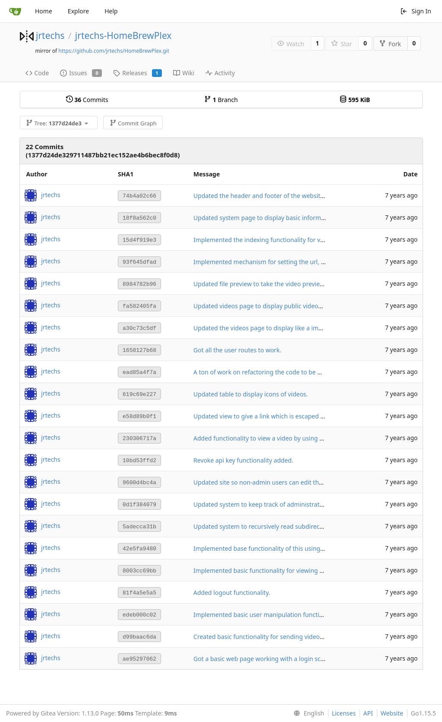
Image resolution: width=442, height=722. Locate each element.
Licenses (344, 713)
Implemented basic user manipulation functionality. (266, 614)
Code (37, 73)
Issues (81, 73)
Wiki (183, 73)
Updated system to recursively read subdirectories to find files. (281, 526)
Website (392, 713)
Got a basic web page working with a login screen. (264, 659)
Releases (137, 73)
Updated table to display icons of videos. (250, 394)
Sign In (415, 11)
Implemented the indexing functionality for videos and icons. (279, 240)
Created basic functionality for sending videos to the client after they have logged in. (312, 637)
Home (43, 11)
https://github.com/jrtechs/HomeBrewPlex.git (113, 50)
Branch (221, 100)
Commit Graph (133, 123)
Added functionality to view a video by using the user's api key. (281, 438)
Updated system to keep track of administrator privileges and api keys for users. (306, 504)
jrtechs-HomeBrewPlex (123, 35)
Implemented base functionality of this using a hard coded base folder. (293, 548)
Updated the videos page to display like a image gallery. (272, 328)
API (368, 713)
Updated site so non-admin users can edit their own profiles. (278, 482)
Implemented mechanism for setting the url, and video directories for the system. (308, 262)
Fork (390, 44)
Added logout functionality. (231, 592)
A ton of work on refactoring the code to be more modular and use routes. (298, 372)
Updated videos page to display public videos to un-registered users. (290, 306)
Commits (87, 100)
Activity (220, 73)
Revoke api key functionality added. (243, 460)
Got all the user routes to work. (237, 350)
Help (111, 11)
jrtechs (50, 35)
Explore (78, 11)
